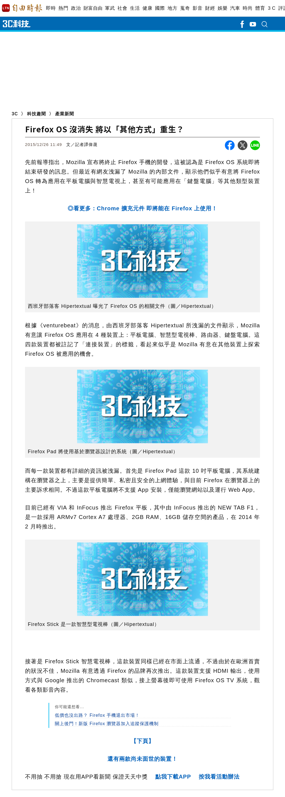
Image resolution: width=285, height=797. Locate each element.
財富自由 (92, 8)
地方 (172, 8)
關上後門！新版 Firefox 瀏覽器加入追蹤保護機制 (107, 723)
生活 (135, 8)
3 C (272, 8)
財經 (210, 8)
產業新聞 (64, 113)
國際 (160, 8)
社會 (122, 8)
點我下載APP (173, 777)
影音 (197, 8)
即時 (51, 8)
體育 (260, 8)
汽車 (235, 8)
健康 (147, 8)
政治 (76, 8)
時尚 (247, 8)
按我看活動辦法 (219, 777)
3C (15, 113)
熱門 (63, 8)
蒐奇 (185, 8)
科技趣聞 (36, 113)
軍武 (110, 8)
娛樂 (222, 8)
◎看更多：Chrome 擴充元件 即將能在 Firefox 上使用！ (142, 208)
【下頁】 (142, 741)
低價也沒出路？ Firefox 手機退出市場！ (97, 715)
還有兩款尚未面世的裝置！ (142, 759)
